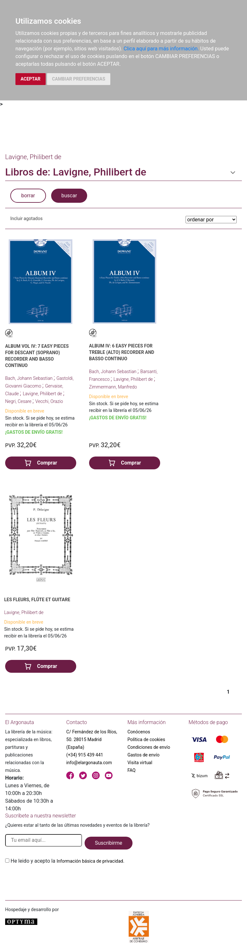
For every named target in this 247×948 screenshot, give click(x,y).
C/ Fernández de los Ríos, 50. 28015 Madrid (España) (91, 739)
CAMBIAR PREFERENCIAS (78, 78)
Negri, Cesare (18, 401)
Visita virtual (139, 762)
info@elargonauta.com (89, 762)
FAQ (131, 770)
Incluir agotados (26, 218)
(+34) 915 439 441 (84, 754)
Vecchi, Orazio (49, 401)
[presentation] (54, 879)
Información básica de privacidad (90, 861)
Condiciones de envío (148, 747)
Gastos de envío (143, 754)
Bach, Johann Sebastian (29, 378)
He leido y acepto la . (67, 861)
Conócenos (138, 731)
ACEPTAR (31, 78)
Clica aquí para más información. (161, 49)
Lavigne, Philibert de (43, 393)
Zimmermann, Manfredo (113, 386)
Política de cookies (146, 739)
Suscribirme (108, 843)
